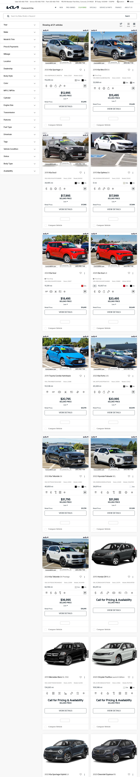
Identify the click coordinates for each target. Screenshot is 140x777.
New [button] (61, 7)
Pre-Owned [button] (70, 7)
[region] (65, 102)
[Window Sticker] (84, 85)
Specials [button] (93, 7)
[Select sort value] (122, 25)
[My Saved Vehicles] (130, 2)
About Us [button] (128, 7)
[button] (86, 47)
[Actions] (84, 70)
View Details (65, 106)
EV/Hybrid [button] (82, 7)
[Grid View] (128, 25)
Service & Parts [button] (106, 7)
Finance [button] (118, 7)
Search (127, 16)
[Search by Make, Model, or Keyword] (67, 16)
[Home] (55, 7)
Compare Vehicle (55, 125)
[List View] (134, 25)
